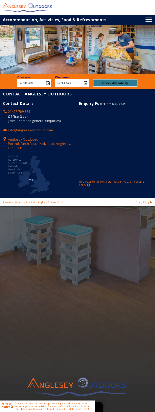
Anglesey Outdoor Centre (51, 202)
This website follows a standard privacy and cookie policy (111, 183)
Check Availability (115, 83)
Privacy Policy (143, 202)
